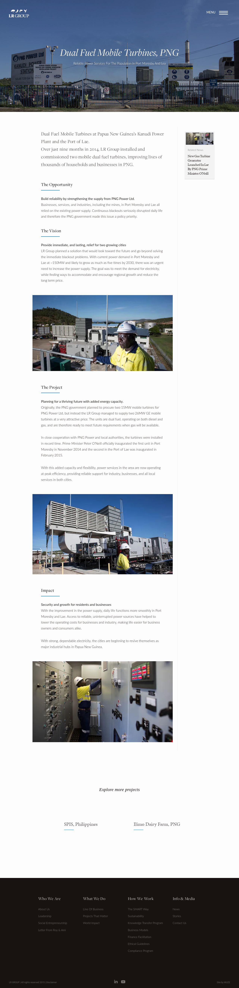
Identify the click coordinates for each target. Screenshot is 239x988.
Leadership (44, 916)
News (176, 909)
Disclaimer (51, 982)
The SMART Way (138, 909)
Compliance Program (140, 950)
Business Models (138, 930)
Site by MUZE (223, 982)
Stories (177, 916)
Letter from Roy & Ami (52, 930)
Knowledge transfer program (145, 923)
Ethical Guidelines (139, 943)
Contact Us (179, 923)
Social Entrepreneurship (52, 923)
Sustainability (136, 916)
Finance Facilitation (139, 937)
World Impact (91, 923)
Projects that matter (95, 916)
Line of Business (93, 909)
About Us (44, 909)
